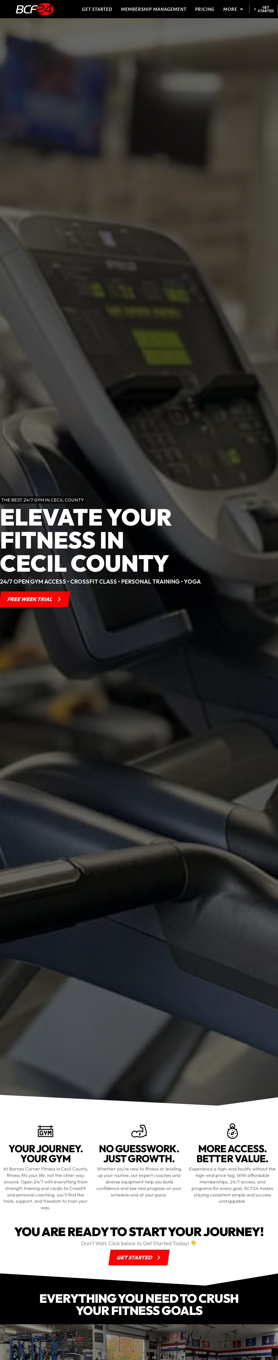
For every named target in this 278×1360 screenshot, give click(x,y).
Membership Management (153, 9)
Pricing (205, 9)
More (233, 9)
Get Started (97, 9)
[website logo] (35, 9)
